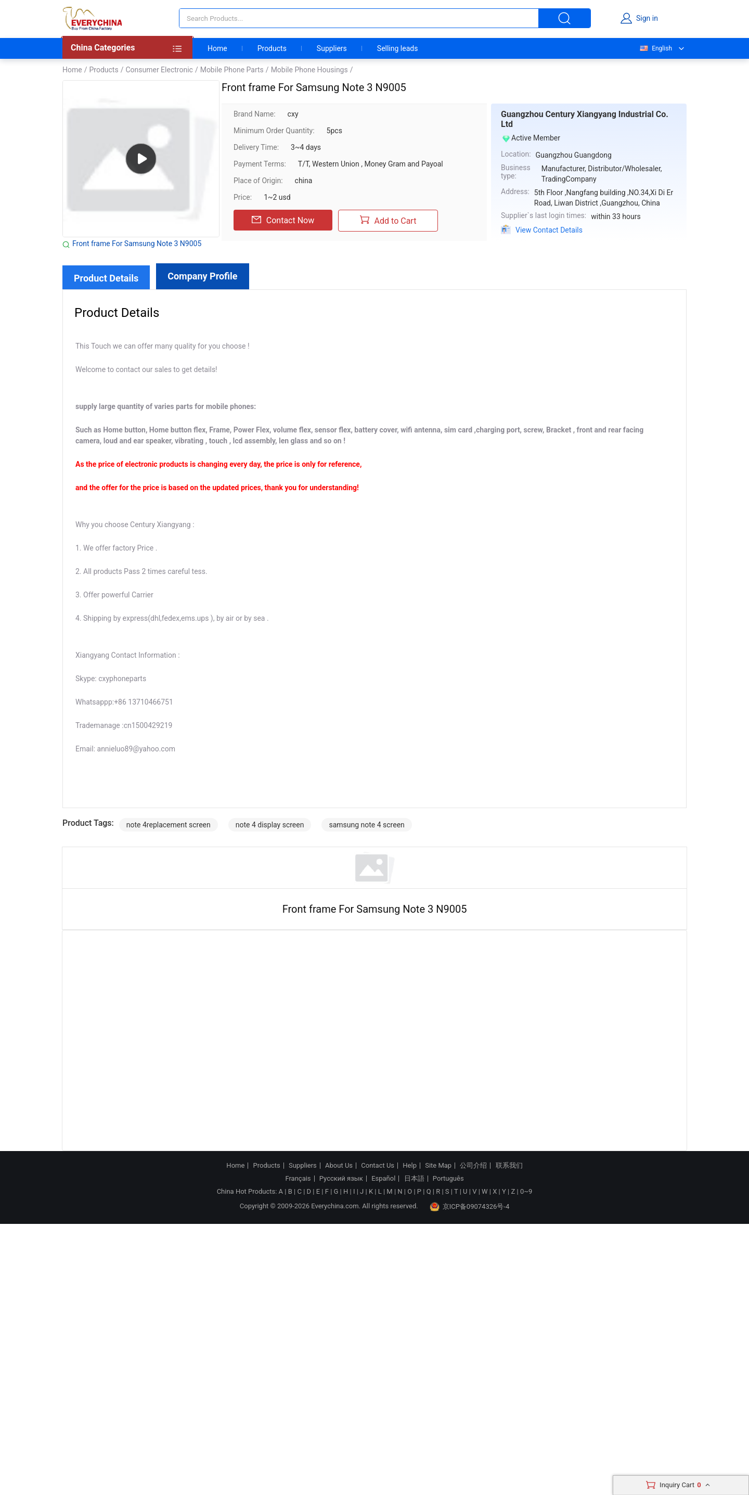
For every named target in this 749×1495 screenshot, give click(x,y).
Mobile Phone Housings (309, 70)
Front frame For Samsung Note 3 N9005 (136, 243)
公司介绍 (473, 1165)
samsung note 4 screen (366, 825)
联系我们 (509, 1165)
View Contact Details (549, 230)
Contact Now (283, 220)
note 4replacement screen (168, 825)
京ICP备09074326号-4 (470, 1206)
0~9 (526, 1191)
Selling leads (397, 48)
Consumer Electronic (158, 70)
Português (448, 1178)
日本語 (414, 1178)
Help (410, 1165)
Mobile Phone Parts (232, 70)
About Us (339, 1165)
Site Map (438, 1165)
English (655, 48)
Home (217, 48)
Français (298, 1178)
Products (272, 48)
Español (383, 1178)
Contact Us (377, 1165)
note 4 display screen (270, 825)
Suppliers (332, 48)
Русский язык (341, 1178)
